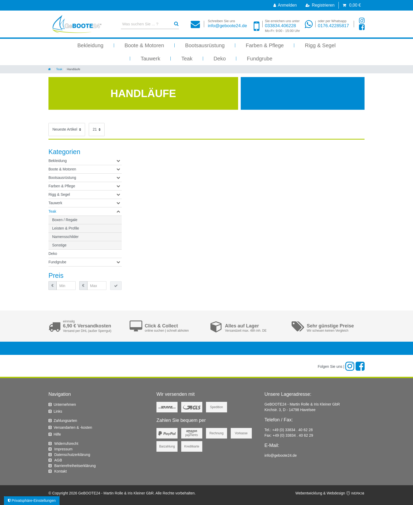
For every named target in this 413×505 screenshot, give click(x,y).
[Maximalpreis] (96, 285)
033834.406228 (282, 26)
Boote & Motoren (144, 45)
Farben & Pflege (265, 45)
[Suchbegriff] (145, 24)
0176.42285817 (333, 23)
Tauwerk (150, 58)
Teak (186, 58)
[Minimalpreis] (66, 285)
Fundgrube (259, 58)
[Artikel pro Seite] (97, 129)
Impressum (63, 449)
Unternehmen (64, 404)
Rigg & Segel (320, 45)
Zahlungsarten (65, 420)
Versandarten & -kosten (72, 427)
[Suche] (176, 24)
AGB (58, 460)
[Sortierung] (66, 129)
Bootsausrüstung (205, 45)
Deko (220, 58)
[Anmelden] (285, 5)
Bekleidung (90, 45)
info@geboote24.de (227, 23)
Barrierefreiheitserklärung (75, 466)
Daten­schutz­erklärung (72, 454)
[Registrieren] (320, 5)
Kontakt (60, 471)
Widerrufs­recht (66, 443)
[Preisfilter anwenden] (116, 285)
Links (57, 411)
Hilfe (57, 434)
